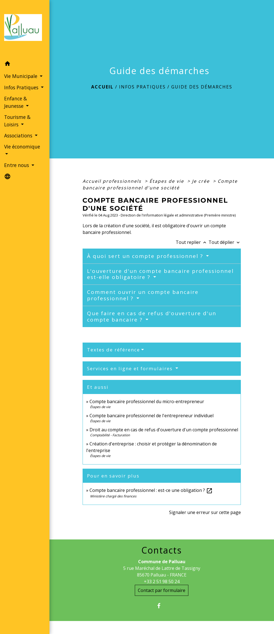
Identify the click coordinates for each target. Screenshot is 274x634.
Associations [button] (19, 135)
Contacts (161, 550)
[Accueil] (24, 29)
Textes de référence (113, 349)
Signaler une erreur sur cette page (205, 512)
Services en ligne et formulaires (130, 368)
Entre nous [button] (17, 165)
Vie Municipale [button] (21, 76)
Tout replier (192, 242)
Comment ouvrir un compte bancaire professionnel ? (143, 295)
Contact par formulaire (161, 590)
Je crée (201, 181)
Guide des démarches (201, 87)
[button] (24, 64)
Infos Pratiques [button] (22, 87)
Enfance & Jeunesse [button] (15, 102)
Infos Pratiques (142, 87)
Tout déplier (225, 242)
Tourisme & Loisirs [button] (17, 120)
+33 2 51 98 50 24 (162, 581)
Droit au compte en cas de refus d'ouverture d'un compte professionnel (163, 430)
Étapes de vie (167, 181)
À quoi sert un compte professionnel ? (146, 256)
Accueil (102, 87)
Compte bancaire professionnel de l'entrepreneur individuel (151, 416)
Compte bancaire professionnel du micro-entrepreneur (146, 401)
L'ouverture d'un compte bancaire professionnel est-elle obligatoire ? (160, 274)
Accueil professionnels (113, 181)
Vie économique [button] (22, 146)
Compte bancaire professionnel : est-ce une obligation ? (151, 490)
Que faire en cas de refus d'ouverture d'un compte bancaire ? (151, 316)
